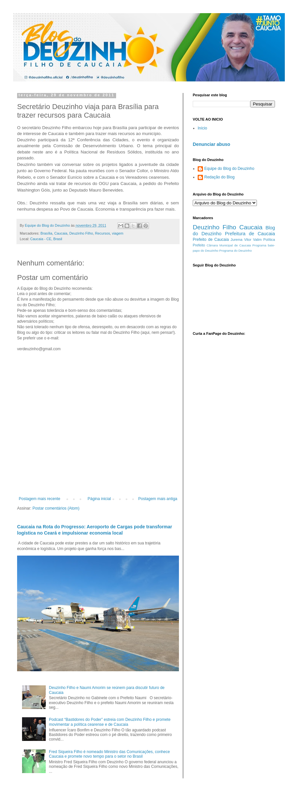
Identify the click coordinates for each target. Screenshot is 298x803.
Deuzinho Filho (81, 233)
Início (202, 128)
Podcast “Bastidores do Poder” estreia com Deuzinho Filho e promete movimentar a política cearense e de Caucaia (110, 721)
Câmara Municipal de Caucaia (229, 245)
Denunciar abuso (211, 144)
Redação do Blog (219, 177)
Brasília (46, 233)
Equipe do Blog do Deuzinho (229, 168)
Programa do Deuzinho (235, 250)
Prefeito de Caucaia (211, 239)
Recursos (102, 233)
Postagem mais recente (39, 498)
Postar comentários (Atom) (56, 508)
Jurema (236, 239)
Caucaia (60, 233)
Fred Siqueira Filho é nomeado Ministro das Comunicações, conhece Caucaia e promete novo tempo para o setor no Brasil (109, 754)
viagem (117, 233)
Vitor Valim (252, 239)
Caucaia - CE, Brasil (46, 239)
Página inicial (99, 498)
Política (269, 239)
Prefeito (199, 245)
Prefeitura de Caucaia (250, 233)
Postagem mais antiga (157, 498)
